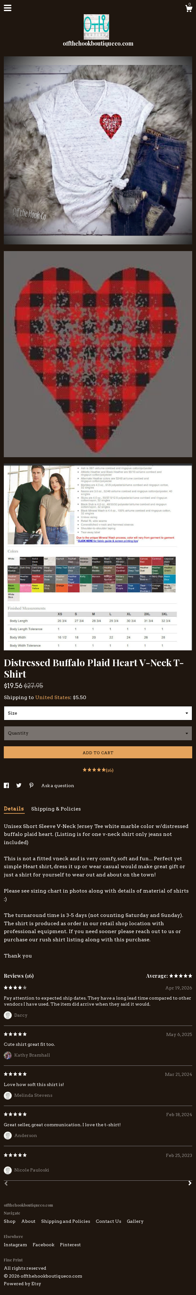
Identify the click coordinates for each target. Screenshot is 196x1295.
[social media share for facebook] (7, 785)
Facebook (44, 1244)
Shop (10, 1221)
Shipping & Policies (56, 809)
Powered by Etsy (22, 1283)
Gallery (135, 1221)
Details (14, 809)
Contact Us (109, 1221)
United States (52, 697)
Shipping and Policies (66, 1221)
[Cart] (188, 9)
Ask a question (57, 785)
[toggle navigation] (7, 8)
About (28, 1221)
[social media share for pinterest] (32, 785)
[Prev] (6, 1184)
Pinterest (70, 1244)
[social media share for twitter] (19, 785)
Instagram (16, 1244)
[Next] (190, 1184)
